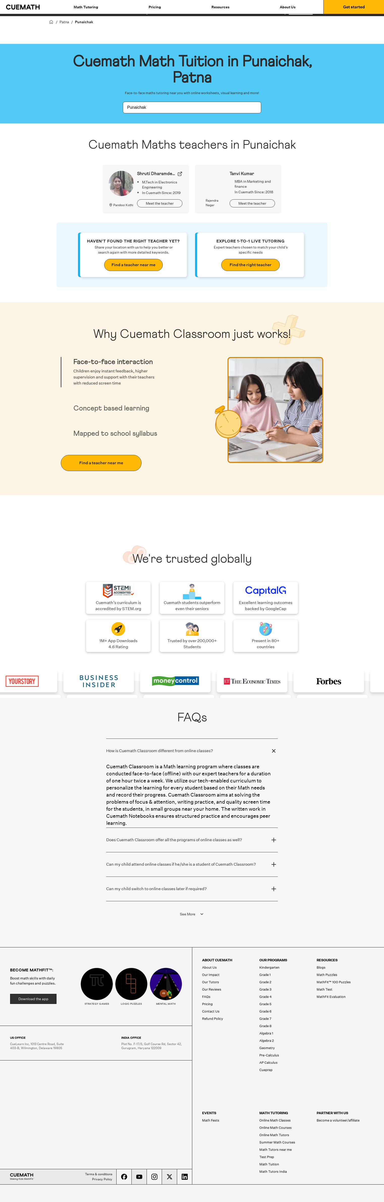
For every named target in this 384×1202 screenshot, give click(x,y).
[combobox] (186, 107)
